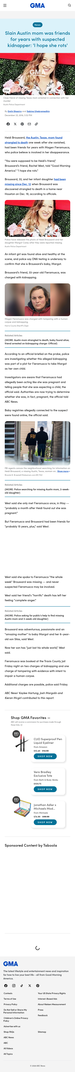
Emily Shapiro (15, 111)
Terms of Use (10, 998)
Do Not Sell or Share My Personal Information (15, 1011)
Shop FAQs (9, 1031)
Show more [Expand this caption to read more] (63, 471)
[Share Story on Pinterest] (22, 124)
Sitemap (42, 1031)
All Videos (8, 1048)
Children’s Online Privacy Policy (15, 1019)
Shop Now (45, 756)
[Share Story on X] (15, 124)
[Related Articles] (37, 339)
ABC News (9, 1037)
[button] (4, 5)
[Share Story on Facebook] (8, 124)
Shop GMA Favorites (28, 717)
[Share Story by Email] (29, 124)
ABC (6, 1042)
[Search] (70, 5)
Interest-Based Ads (47, 998)
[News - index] (37, 24)
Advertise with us (12, 1026)
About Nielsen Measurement (52, 1004)
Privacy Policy (10, 1004)
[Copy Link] (36, 124)
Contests (8, 993)
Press (40, 1009)
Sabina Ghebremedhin (38, 111)
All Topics (8, 1053)
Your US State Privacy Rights (52, 993)
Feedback (43, 1015)
